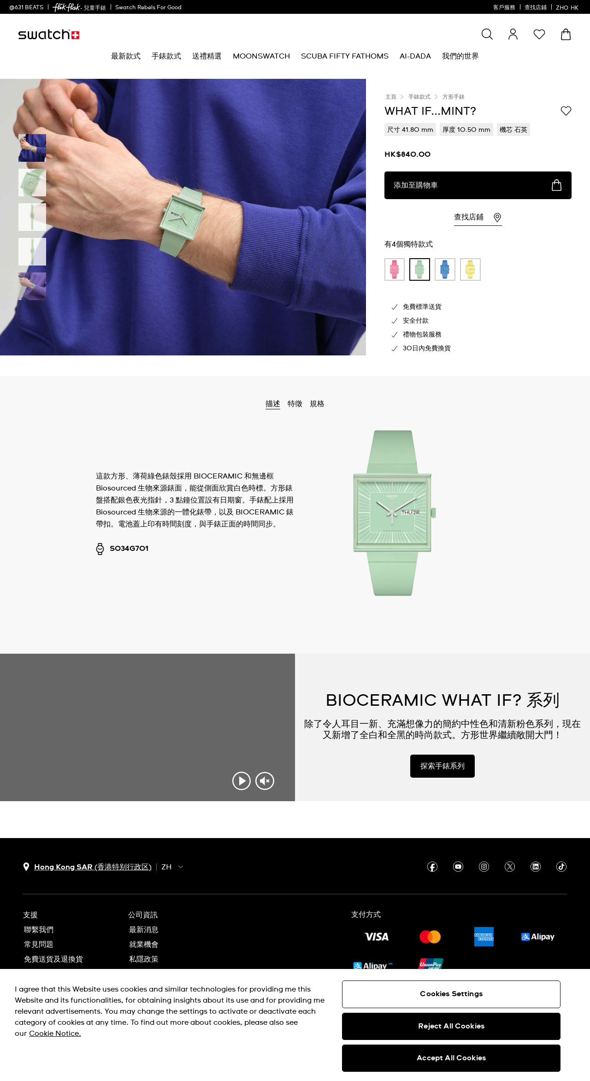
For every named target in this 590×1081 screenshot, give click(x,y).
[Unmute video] (264, 781)
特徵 (295, 404)
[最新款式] (126, 56)
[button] (539, 34)
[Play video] (241, 781)
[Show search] (487, 34)
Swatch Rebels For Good (148, 8)
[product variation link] (394, 269)
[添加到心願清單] (566, 110)
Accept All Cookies (451, 1058)
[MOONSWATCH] (261, 56)
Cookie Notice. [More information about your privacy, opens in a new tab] (55, 1033)
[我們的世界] (460, 56)
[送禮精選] (207, 56)
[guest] (513, 34)
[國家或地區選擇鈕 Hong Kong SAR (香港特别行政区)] (87, 867)
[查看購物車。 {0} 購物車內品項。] (566, 34)
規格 (317, 404)
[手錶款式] (166, 56)
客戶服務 (504, 8)
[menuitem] (126, 56)
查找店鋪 (536, 8)
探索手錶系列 (442, 766)
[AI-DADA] (415, 56)
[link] (66, 7)
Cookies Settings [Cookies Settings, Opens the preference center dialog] (451, 994)
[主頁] (48, 34)
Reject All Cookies (451, 1026)
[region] (295, 1025)
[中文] (568, 7)
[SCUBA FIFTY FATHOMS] (345, 56)
